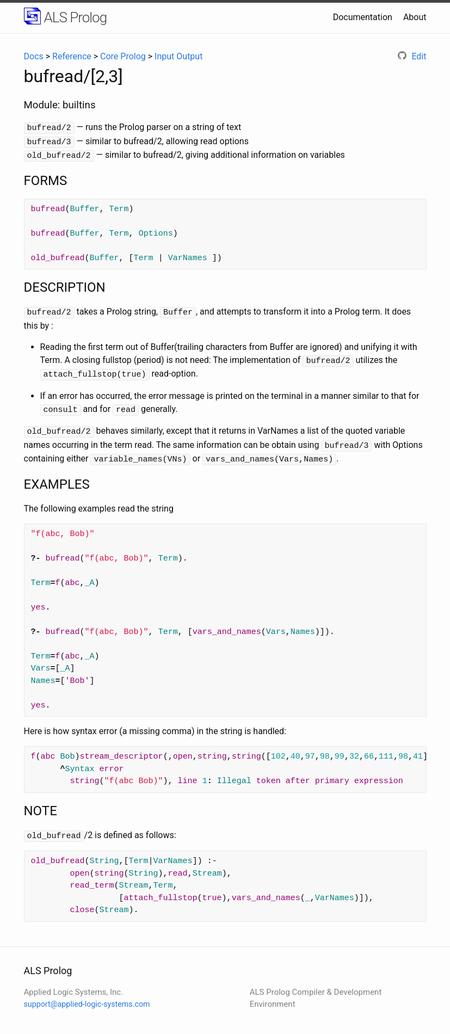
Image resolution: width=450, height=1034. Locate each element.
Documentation (362, 17)
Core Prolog (123, 56)
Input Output (178, 56)
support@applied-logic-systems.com (87, 995)
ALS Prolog (75, 17)
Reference (71, 56)
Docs (34, 56)
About (415, 17)
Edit (412, 56)
